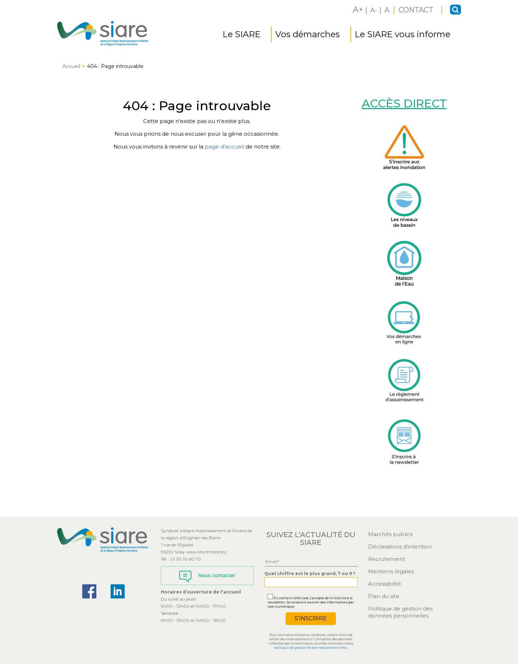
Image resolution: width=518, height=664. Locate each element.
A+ (358, 10)
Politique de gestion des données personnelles (400, 612)
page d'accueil (224, 146)
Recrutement (386, 559)
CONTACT (417, 10)
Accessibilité (384, 583)
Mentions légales (391, 571)
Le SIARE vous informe (402, 34)
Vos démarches (307, 34)
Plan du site (383, 596)
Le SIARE (241, 34)
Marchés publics (390, 534)
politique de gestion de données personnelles (310, 647)
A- (373, 10)
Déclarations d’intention (400, 546)
